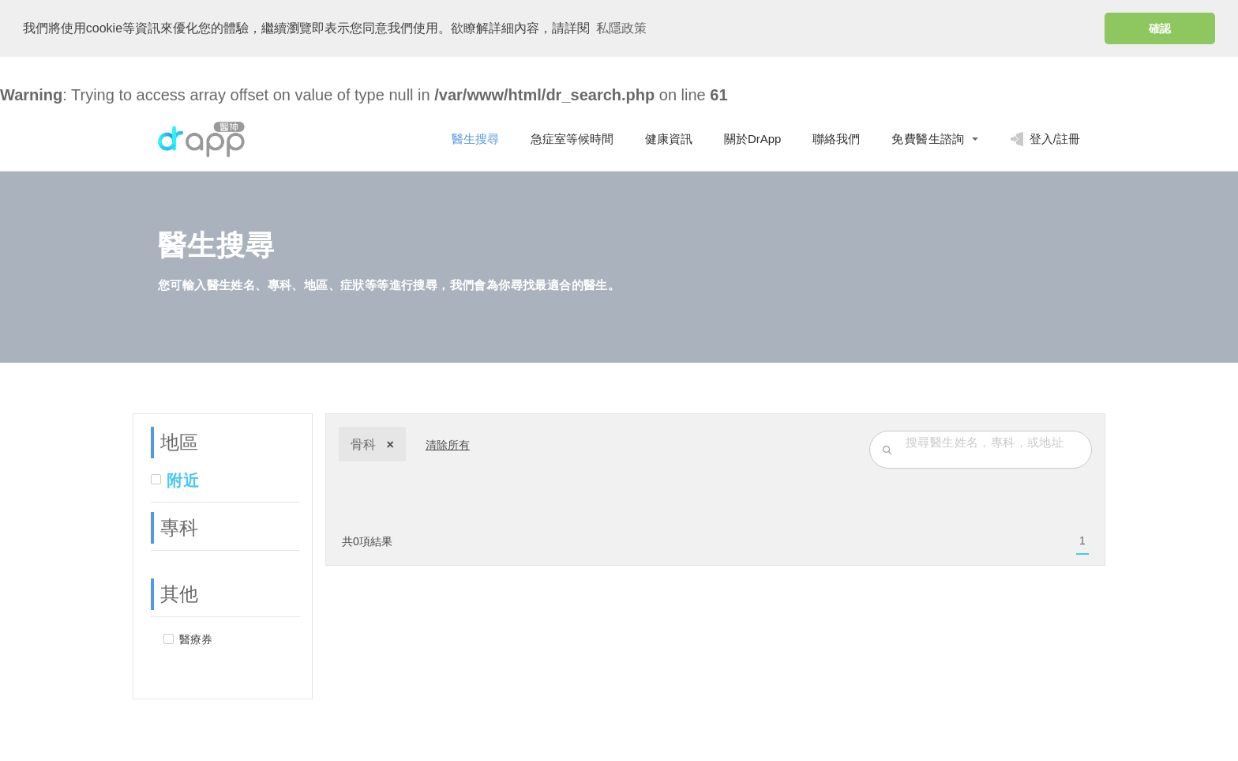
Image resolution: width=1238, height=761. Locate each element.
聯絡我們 (836, 137)
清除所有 (448, 443)
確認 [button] (1160, 28)
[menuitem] (1082, 539)
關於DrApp (753, 137)
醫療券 (195, 637)
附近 (183, 479)
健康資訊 (668, 137)
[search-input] (994, 440)
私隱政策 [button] (621, 28)
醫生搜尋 (475, 137)
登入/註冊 (1045, 137)
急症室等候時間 (572, 137)
